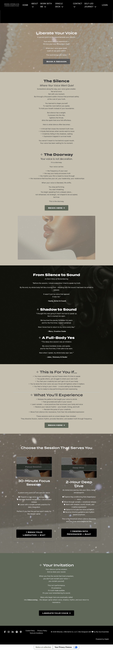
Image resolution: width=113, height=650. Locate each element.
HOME (25, 5)
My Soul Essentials (102, 632)
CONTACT (77, 5)
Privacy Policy (42, 630)
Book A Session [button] (56, 61)
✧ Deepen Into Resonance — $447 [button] (79, 532)
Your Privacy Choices (63, 647)
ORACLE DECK (59, 5)
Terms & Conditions (36, 633)
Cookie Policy (30, 630)
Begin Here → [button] (56, 425)
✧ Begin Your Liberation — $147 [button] (34, 533)
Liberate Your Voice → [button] (56, 613)
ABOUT (34, 5)
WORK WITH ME (46, 5)
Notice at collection (43, 647)
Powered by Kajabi (102, 639)
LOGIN (105, 5)
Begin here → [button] (56, 208)
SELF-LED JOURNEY (90, 5)
